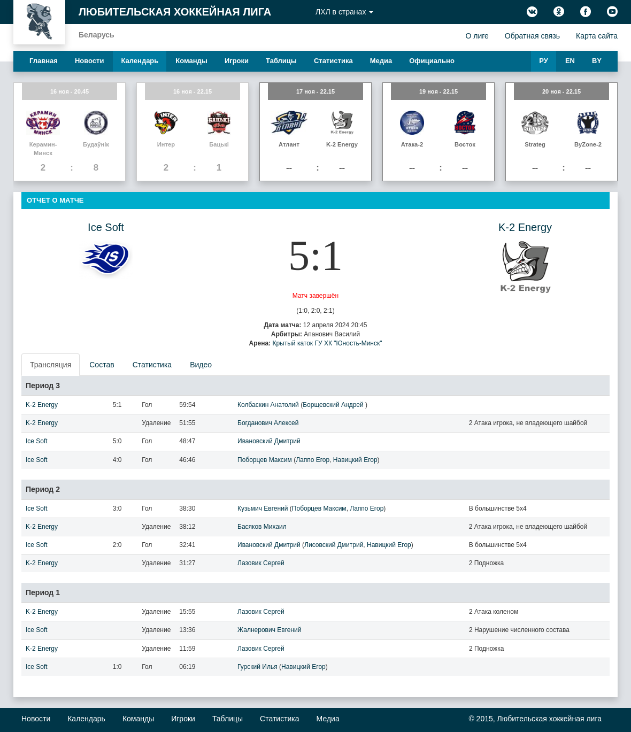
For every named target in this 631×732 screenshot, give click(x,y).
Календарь (139, 61)
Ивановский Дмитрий (269, 441)
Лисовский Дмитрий (333, 545)
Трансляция (50, 364)
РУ (543, 61)
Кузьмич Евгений (262, 508)
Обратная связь (532, 36)
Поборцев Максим (264, 460)
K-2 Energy (525, 227)
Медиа (381, 61)
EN (570, 61)
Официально (432, 61)
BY (597, 61)
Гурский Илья (257, 667)
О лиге (476, 36)
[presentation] (51, 364)
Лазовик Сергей (260, 563)
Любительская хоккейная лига (175, 12)
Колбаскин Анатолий (268, 405)
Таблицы (281, 61)
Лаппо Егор (312, 460)
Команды (191, 61)
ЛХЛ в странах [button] (344, 11)
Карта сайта (597, 36)
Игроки (237, 61)
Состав (101, 364)
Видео (201, 364)
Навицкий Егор (355, 460)
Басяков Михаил (262, 526)
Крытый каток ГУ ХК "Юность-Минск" (327, 343)
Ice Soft (106, 227)
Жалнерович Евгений (269, 630)
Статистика (333, 61)
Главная (43, 61)
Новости (89, 61)
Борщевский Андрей (334, 405)
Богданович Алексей (267, 423)
